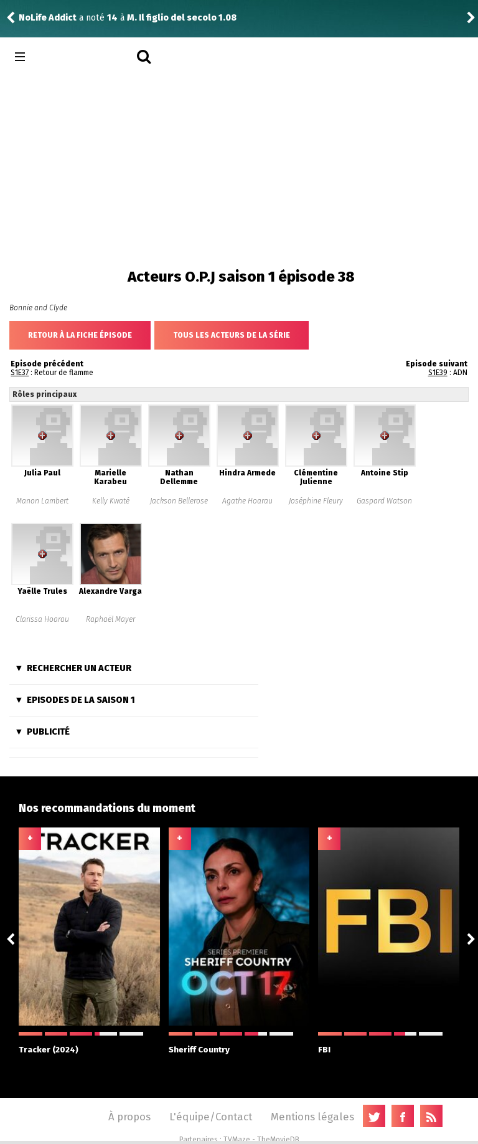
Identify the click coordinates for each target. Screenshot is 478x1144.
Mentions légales (312, 1116)
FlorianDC (40, 17)
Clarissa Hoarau (42, 619)
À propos (129, 1116)
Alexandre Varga (110, 591)
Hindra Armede (247, 473)
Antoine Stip (384, 473)
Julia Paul (42, 473)
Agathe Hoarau (247, 501)
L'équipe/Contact (210, 1116)
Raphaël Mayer (110, 619)
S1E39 (438, 372)
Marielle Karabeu (110, 477)
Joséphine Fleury (316, 501)
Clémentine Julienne (316, 477)
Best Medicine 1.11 (149, 17)
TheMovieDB (278, 1139)
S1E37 (20, 372)
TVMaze (236, 1139)
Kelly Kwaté (110, 501)
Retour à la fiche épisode (80, 335)
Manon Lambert (42, 501)
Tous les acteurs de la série (231, 335)
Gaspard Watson (384, 501)
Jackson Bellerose (179, 501)
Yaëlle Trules (42, 591)
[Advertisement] (238, 168)
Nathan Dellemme (179, 477)
